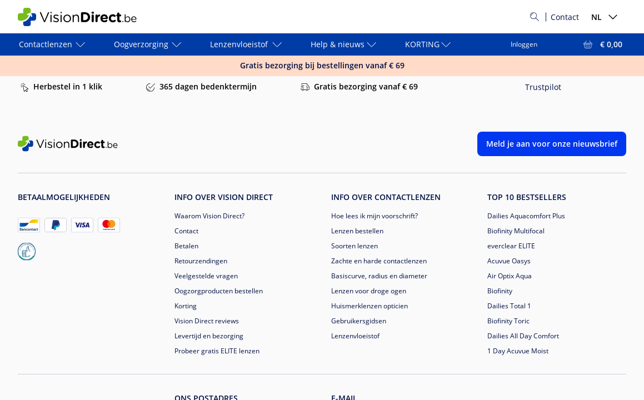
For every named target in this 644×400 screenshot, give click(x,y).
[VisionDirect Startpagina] (84, 17)
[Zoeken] (534, 16)
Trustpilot (543, 87)
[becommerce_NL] (27, 252)
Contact (565, 17)
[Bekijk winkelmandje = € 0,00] (601, 44)
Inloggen (524, 44)
